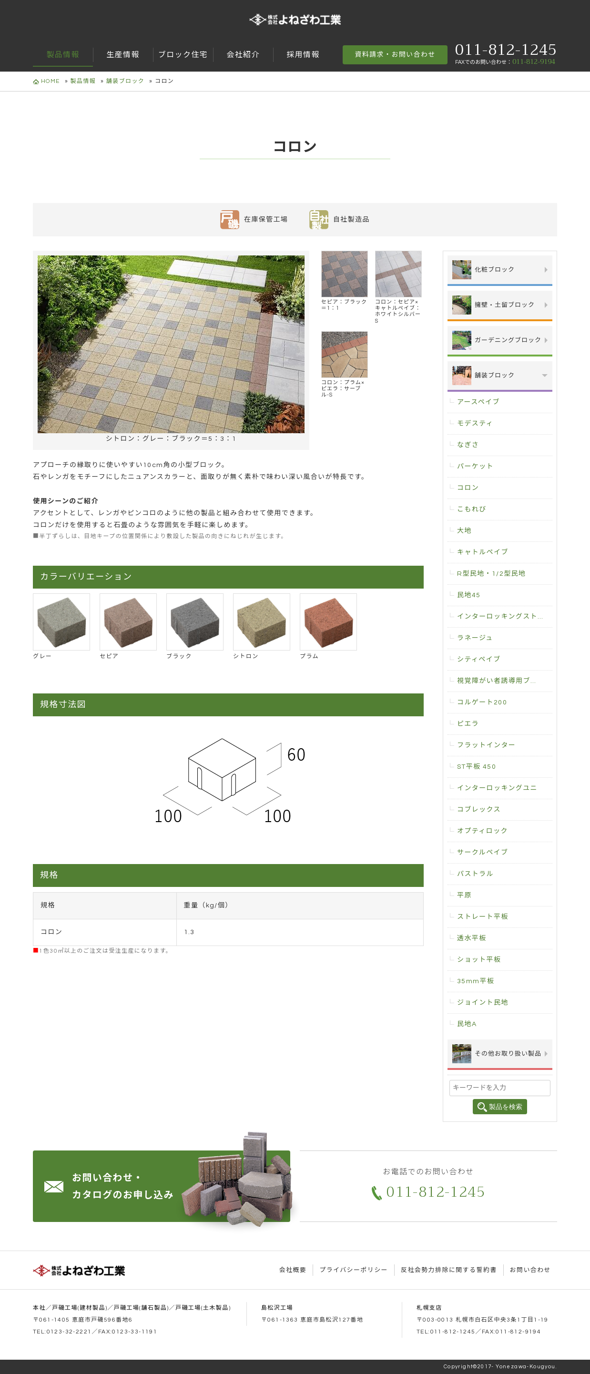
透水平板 (472, 938)
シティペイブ (479, 659)
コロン (468, 488)
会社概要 (293, 1270)
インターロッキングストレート (504, 616)
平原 (464, 895)
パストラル (475, 874)
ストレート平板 (483, 917)
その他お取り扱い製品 (496, 1053)
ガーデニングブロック (496, 340)
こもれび (472, 509)
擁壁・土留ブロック (493, 305)
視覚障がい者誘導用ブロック (504, 681)
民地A (467, 1024)
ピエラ (468, 724)
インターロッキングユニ (497, 788)
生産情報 (123, 55)
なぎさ (468, 445)
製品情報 (63, 55)
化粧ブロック (483, 269)
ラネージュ (475, 638)
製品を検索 (500, 1107)
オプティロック (482, 831)
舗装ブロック (125, 81)
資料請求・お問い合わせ (395, 54)
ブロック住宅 (183, 55)
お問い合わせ (530, 1270)
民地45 (469, 595)
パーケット (475, 466)
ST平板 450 (476, 766)
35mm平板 (475, 981)
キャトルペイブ (483, 552)
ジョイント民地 (483, 1002)
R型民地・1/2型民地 (491, 573)
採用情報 (303, 55)
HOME (46, 81)
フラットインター (486, 745)
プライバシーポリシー (353, 1270)
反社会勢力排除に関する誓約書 (449, 1270)
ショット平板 (479, 960)
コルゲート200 (482, 702)
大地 (464, 531)
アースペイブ (478, 402)
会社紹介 (243, 55)
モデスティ (475, 423)
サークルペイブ (482, 852)
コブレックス (479, 809)
